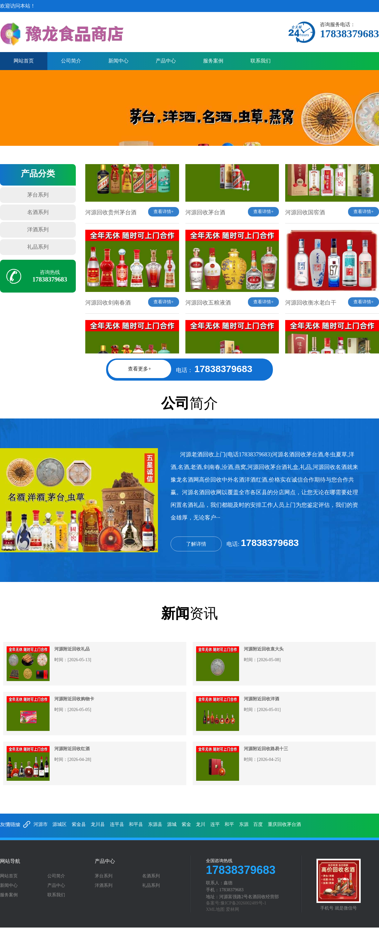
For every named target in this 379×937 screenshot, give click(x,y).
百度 (258, 824)
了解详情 (196, 544)
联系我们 (260, 60)
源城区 (59, 824)
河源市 (40, 824)
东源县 (155, 824)
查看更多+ (139, 368)
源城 (172, 824)
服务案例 (213, 60)
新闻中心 (118, 60)
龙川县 (98, 824)
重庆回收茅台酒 (284, 824)
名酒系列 (38, 212)
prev (11, 112)
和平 (229, 824)
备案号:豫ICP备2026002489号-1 (236, 903)
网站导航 (10, 861)
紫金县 (79, 824)
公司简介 (71, 60)
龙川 (200, 824)
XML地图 (215, 909)
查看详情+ (163, 220)
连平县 (117, 824)
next (367, 112)
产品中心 (166, 60)
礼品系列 (38, 247)
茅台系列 (38, 195)
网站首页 (24, 60)
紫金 (186, 824)
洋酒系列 (38, 230)
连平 (215, 824)
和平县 (136, 824)
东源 (244, 824)
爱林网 (232, 909)
